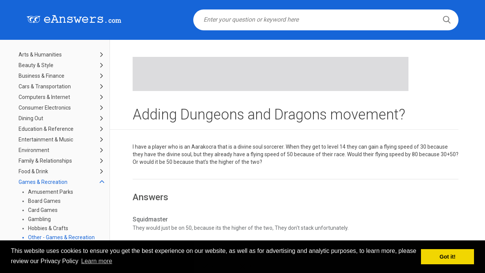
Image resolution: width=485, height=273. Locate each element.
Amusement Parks (50, 192)
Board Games (44, 201)
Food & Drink (33, 171)
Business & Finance (41, 76)
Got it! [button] (447, 257)
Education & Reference (46, 129)
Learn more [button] (96, 261)
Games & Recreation (43, 182)
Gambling (39, 219)
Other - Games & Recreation (61, 237)
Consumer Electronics (45, 108)
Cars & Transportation (45, 86)
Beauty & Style (36, 65)
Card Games (43, 210)
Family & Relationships (45, 161)
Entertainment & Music (46, 139)
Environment (34, 150)
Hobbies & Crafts (48, 228)
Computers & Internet (44, 97)
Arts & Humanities (40, 55)
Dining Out (31, 118)
